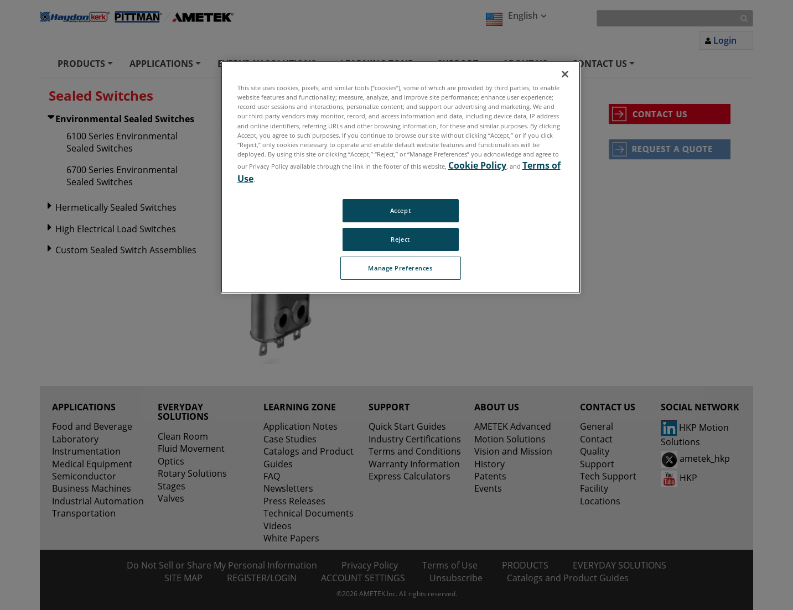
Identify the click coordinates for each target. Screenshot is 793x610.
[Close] (565, 74)
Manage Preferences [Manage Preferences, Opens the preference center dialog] (400, 268)
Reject (400, 239)
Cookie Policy (477, 165)
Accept (400, 210)
